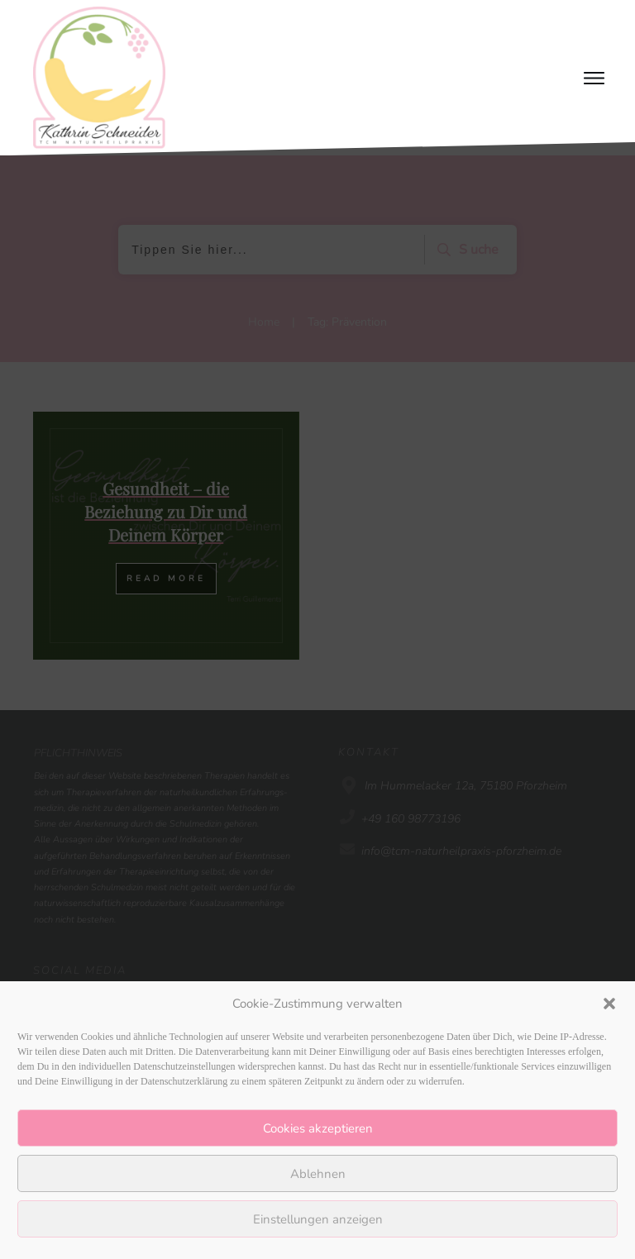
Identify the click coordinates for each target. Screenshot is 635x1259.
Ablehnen (318, 1174)
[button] (609, 1003)
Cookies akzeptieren (318, 1128)
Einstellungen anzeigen (318, 1219)
